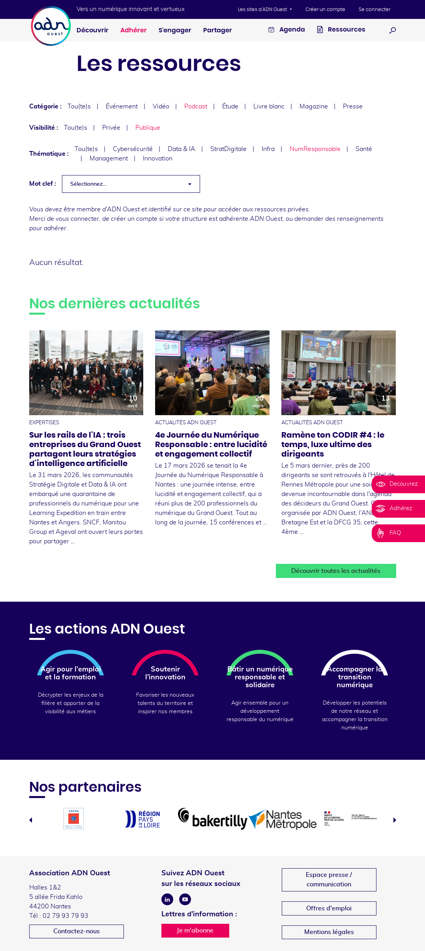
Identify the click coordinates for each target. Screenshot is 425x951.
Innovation (157, 158)
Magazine (314, 106)
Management (109, 158)
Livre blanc (269, 106)
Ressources (341, 30)
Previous (30, 820)
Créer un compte (325, 9)
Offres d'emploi (329, 908)
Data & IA (181, 149)
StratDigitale (228, 149)
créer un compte (134, 219)
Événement (122, 106)
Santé (364, 149)
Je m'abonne (195, 930)
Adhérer (133, 30)
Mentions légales (329, 932)
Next (394, 820)
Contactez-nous (76, 931)
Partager (217, 30)
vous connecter (77, 219)
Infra (268, 149)
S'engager (175, 30)
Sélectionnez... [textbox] (88, 184)
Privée (111, 128)
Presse (353, 106)
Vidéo (161, 106)
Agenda (286, 30)
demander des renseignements (339, 219)
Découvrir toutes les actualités (335, 571)
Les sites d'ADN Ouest (263, 9)
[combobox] (131, 184)
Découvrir (93, 30)
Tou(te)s (79, 106)
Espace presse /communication (329, 880)
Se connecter (374, 9)
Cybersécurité (133, 149)
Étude (230, 106)
